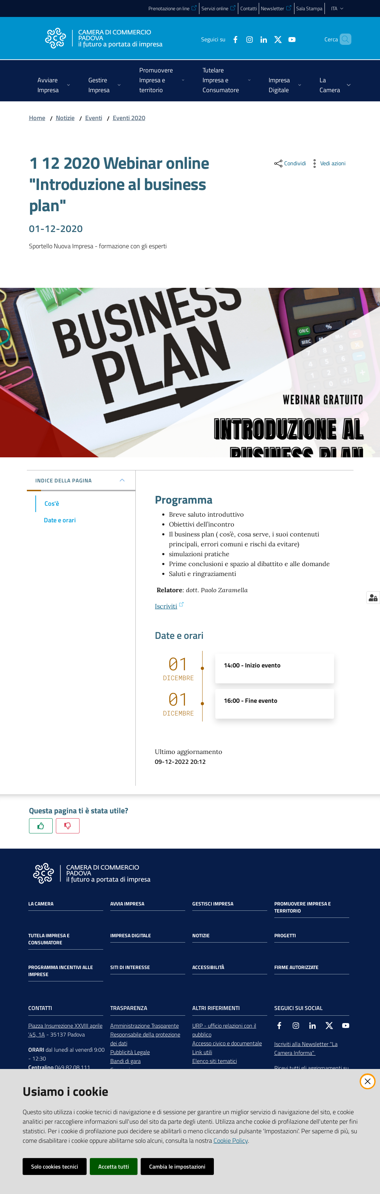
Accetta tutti (113, 1166)
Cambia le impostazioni (177, 1166)
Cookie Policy (231, 1140)
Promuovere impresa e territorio (302, 907)
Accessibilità (208, 967)
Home (37, 118)
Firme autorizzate (296, 967)
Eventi (93, 118)
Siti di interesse (130, 967)
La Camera (40, 903)
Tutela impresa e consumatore (49, 939)
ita (338, 8)
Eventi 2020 (129, 118)
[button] (342, 39)
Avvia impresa (127, 903)
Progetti (285, 935)
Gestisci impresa (212, 903)
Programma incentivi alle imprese (60, 971)
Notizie (65, 118)
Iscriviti (169, 606)
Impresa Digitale (130, 935)
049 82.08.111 (72, 1067)
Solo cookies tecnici (54, 1166)
